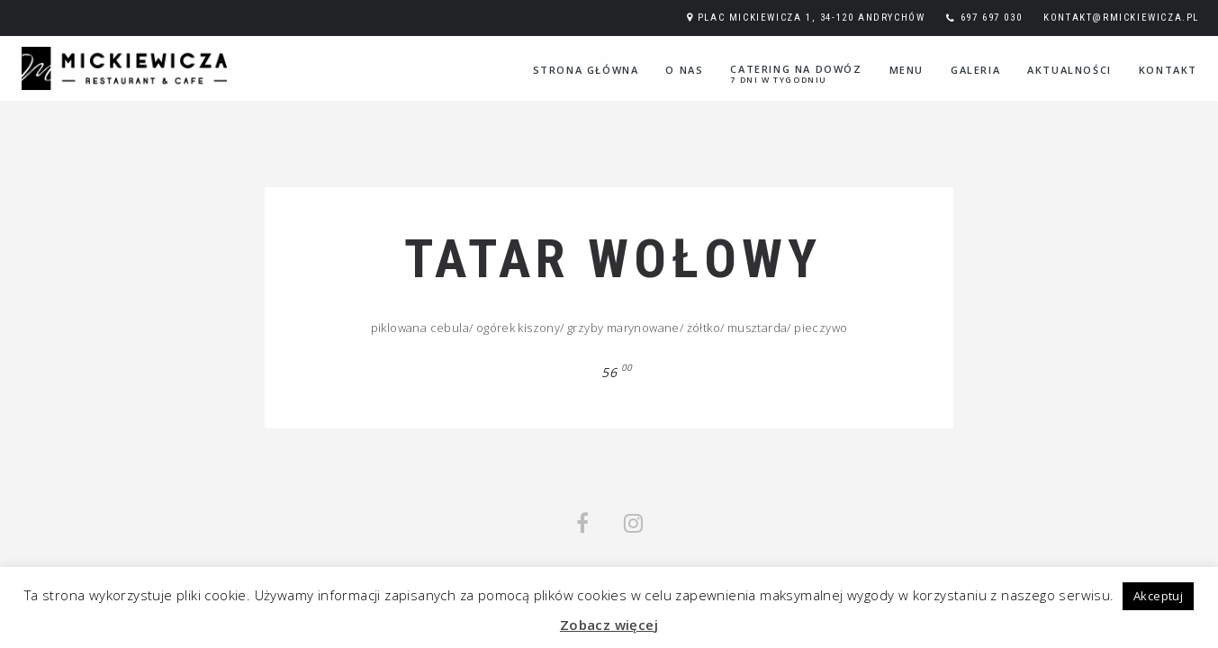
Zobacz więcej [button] (609, 625)
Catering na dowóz (796, 74)
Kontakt (1168, 69)
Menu (906, 69)
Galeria (975, 69)
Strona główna (586, 69)
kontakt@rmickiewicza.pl (1121, 17)
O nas (684, 69)
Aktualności (1069, 69)
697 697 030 (992, 17)
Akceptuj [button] (1158, 596)
